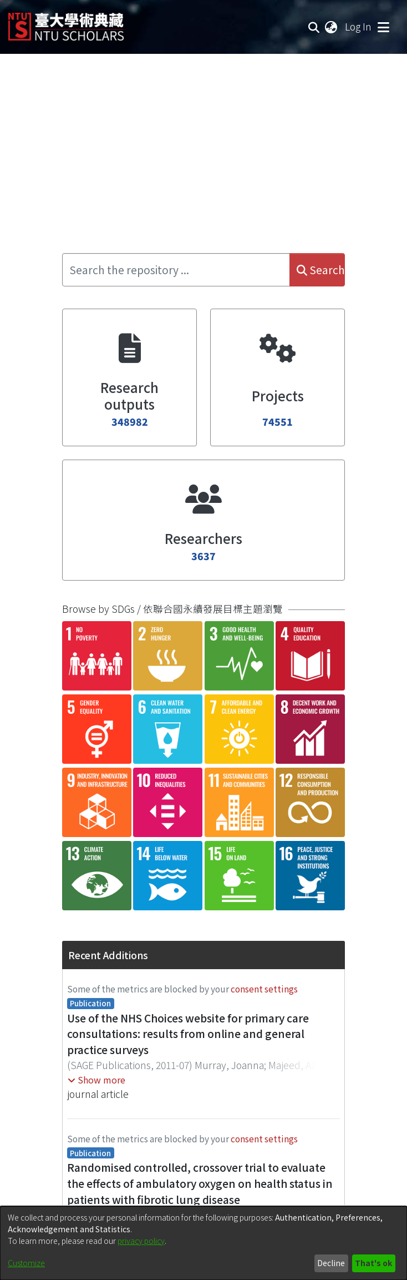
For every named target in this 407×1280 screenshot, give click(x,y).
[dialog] (203, 1243)
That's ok (373, 1262)
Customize (26, 1262)
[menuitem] (331, 26)
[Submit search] (314, 26)
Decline (331, 1262)
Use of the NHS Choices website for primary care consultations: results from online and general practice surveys (188, 1034)
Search (321, 270)
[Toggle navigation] (383, 26)
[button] (96, 1079)
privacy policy (141, 1240)
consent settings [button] (264, 988)
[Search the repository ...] (176, 269)
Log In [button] (359, 26)
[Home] (66, 22)
